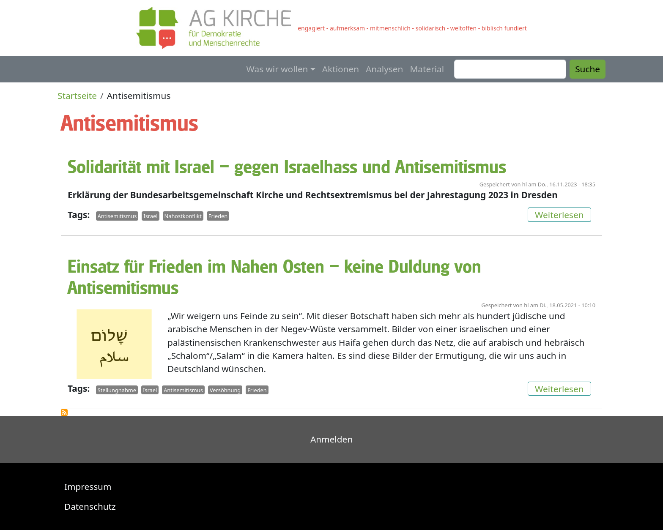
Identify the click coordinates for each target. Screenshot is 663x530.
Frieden (217, 216)
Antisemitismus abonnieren (64, 412)
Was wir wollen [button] (277, 69)
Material (427, 69)
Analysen (384, 69)
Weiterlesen (563, 214)
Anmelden (331, 439)
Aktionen (340, 69)
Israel (150, 216)
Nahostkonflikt (183, 216)
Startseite (77, 95)
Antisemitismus (117, 216)
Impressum (87, 486)
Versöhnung (225, 389)
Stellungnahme (117, 389)
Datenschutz (90, 506)
